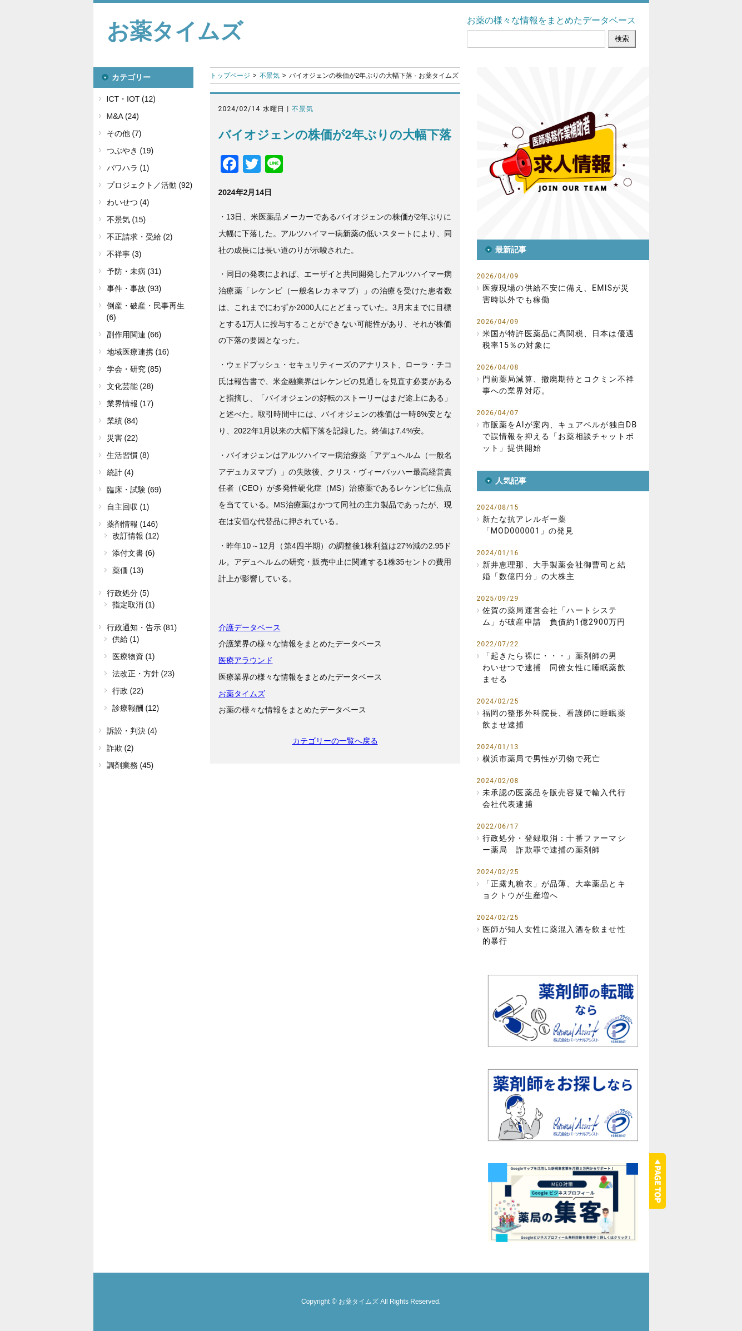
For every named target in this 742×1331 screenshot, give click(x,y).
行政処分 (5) (128, 593)
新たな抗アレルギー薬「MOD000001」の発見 (528, 525)
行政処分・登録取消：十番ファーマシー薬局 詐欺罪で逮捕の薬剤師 (554, 844)
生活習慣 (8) (128, 455)
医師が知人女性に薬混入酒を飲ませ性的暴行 (554, 935)
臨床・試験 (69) (134, 489)
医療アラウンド (245, 660)
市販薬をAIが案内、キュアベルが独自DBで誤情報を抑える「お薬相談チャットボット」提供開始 (560, 436)
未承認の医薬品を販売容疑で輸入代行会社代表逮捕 (554, 798)
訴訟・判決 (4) (132, 730)
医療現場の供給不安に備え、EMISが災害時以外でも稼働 (556, 293)
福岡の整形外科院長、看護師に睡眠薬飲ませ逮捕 (554, 719)
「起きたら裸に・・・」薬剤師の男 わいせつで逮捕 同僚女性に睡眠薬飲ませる (554, 667)
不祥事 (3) (124, 254)
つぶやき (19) (130, 150)
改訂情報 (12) (136, 535)
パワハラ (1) (128, 167)
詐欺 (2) (120, 748)
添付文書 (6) (133, 553)
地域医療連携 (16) (138, 351)
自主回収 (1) (128, 506)
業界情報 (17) (130, 403)
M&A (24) (123, 116)
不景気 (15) (126, 219)
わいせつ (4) (128, 202)
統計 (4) (120, 472)
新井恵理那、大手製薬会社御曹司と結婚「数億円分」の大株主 (554, 570)
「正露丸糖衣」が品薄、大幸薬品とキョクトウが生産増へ (554, 889)
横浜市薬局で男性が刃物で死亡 (541, 758)
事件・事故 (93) (134, 288)
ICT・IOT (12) (131, 98)
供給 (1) (126, 639)
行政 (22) (128, 690)
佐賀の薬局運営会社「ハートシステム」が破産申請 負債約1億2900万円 (554, 616)
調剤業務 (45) (130, 765)
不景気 (270, 75)
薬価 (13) (128, 570)
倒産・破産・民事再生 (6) (146, 311)
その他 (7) (124, 133)
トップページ (230, 75)
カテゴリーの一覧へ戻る (335, 740)
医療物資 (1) (133, 656)
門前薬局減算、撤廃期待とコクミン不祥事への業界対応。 (558, 385)
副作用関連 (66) (134, 334)
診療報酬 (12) (136, 708)
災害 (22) (122, 437)
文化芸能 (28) (130, 386)
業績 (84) (122, 420)
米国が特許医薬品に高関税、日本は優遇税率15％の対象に (558, 339)
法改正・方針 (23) (143, 673)
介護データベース (249, 627)
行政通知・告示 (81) (142, 627)
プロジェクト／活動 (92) (150, 185)
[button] (563, 153)
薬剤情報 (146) (132, 524)
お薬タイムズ (175, 31)
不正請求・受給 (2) (140, 236)
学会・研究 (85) (134, 369)
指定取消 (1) (133, 604)
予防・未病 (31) (134, 271)
